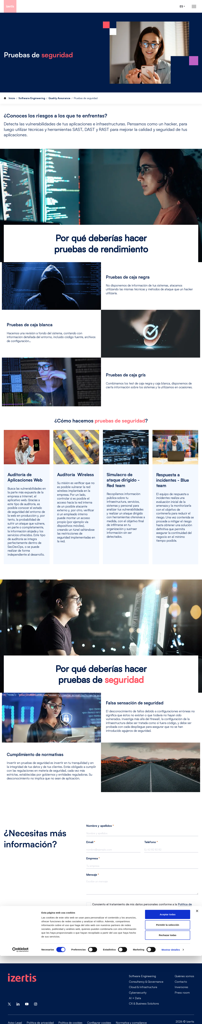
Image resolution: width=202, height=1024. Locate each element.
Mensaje (92, 874)
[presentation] (110, 928)
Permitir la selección (167, 993)
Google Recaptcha (96, 920)
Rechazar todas (167, 1003)
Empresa (93, 858)
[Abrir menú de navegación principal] (194, 6)
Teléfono (151, 842)
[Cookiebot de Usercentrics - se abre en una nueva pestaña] (20, 1017)
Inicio (12, 98)
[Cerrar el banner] (197, 979)
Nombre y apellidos (100, 825)
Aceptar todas (167, 982)
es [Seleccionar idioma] (181, 6)
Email (90, 842)
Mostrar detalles (171, 1017)
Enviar (94, 938)
